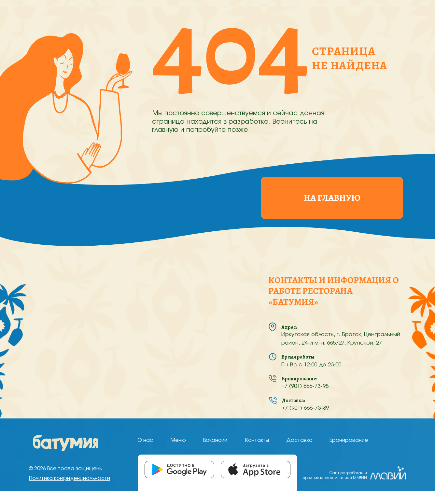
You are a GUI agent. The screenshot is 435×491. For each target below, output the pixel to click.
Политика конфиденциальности (69, 478)
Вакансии (215, 440)
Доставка (299, 440)
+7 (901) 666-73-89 (305, 408)
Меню (178, 440)
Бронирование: (299, 378)
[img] (65, 443)
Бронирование (349, 440)
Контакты (257, 440)
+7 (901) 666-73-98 (305, 386)
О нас (145, 440)
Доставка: (293, 400)
